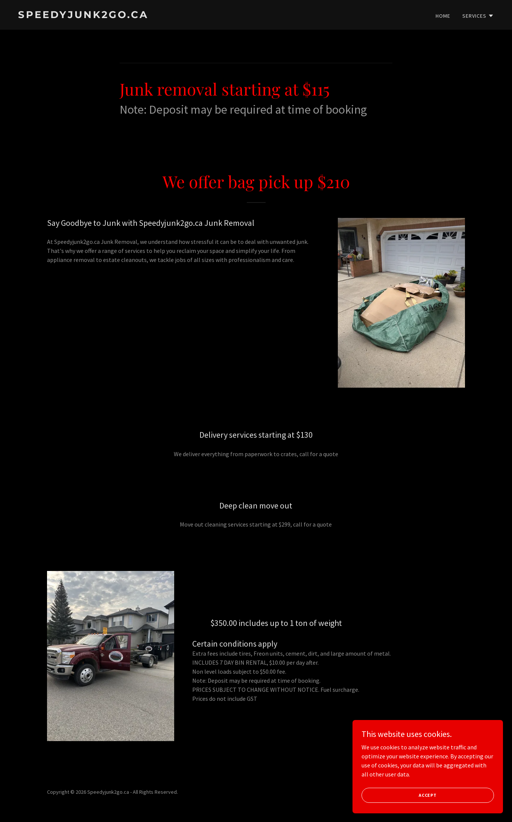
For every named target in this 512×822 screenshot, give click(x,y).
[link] (134, 16)
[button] (478, 15)
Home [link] (443, 15)
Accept (428, 795)
